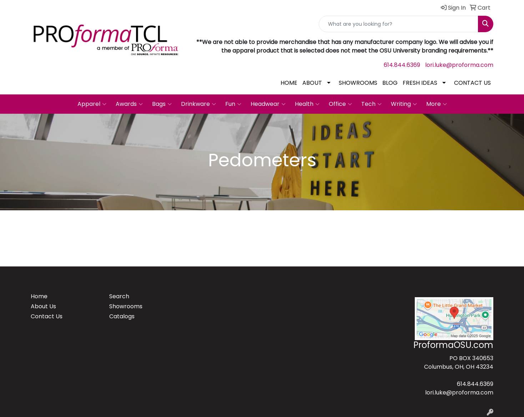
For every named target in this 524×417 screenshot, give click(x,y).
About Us (43, 306)
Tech (371, 104)
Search (119, 296)
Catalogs (122, 316)
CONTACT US (472, 83)
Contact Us (46, 316)
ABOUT (312, 83)
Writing (404, 104)
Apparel (91, 104)
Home (39, 296)
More (436, 104)
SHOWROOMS (358, 83)
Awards (129, 104)
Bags (162, 104)
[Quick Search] (398, 24)
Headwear (268, 104)
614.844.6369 (402, 65)
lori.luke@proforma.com (459, 65)
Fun (233, 104)
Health (307, 104)
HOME (289, 83)
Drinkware (198, 104)
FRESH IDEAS (420, 83)
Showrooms (125, 306)
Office (340, 104)
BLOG (390, 83)
